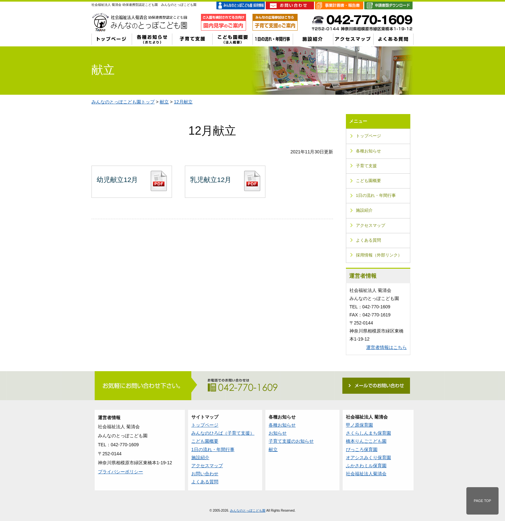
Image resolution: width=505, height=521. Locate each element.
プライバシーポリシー (120, 471)
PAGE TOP (482, 501)
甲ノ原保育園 (359, 425)
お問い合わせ (204, 473)
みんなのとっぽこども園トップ (123, 101)
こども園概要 (368, 180)
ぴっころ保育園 (361, 449)
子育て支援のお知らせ (291, 441)
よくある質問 (368, 240)
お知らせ (278, 433)
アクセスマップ (370, 225)
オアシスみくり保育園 (368, 457)
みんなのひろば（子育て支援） (222, 433)
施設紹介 (364, 210)
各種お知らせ (368, 151)
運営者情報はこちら (386, 347)
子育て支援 (366, 166)
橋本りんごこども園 (366, 441)
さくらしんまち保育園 (368, 433)
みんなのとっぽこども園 (247, 510)
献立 (164, 101)
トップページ (368, 136)
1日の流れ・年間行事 (376, 195)
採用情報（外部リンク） (379, 255)
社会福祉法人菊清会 (366, 473)
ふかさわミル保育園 (366, 465)
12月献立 (183, 101)
